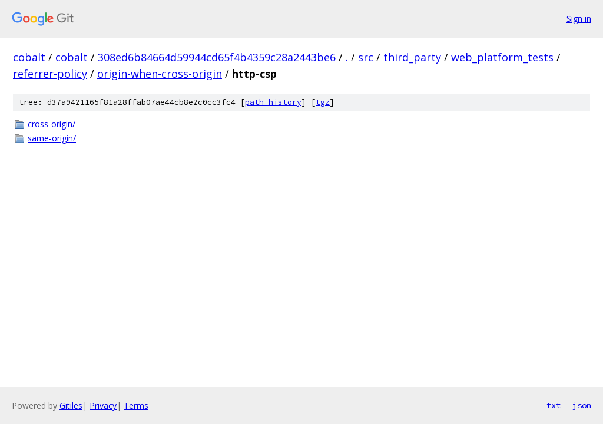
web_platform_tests (502, 57)
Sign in (578, 18)
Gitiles (70, 405)
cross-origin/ (51, 124)
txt (553, 405)
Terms (136, 405)
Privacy (103, 405)
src (365, 57)
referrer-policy (50, 74)
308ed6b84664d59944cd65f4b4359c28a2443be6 (217, 57)
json (581, 405)
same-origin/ (52, 138)
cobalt (29, 57)
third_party (412, 57)
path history (273, 102)
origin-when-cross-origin (159, 74)
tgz (323, 102)
